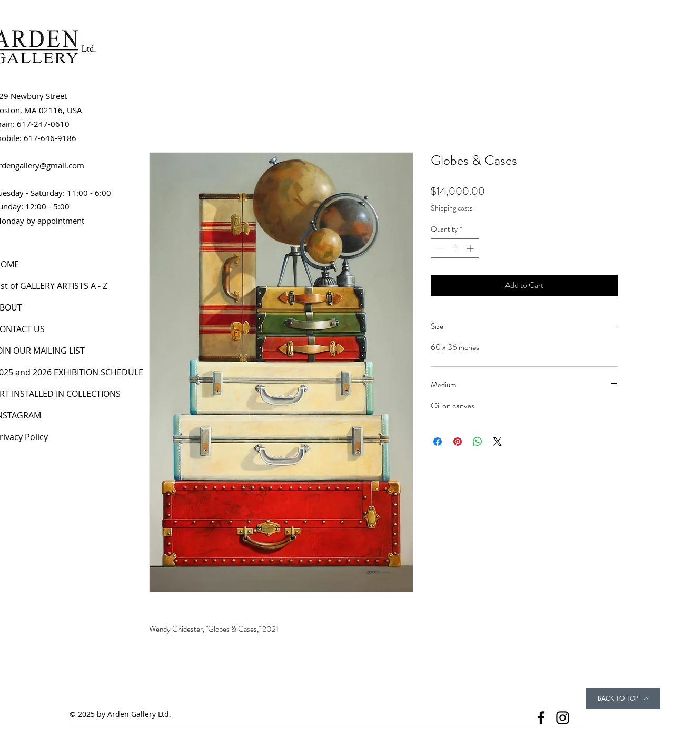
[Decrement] (438, 248)
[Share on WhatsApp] (477, 441)
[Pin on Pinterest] (457, 441)
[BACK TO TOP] (623, 698)
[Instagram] (562, 717)
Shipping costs (451, 208)
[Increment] (471, 248)
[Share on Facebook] (437, 441)
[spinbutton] (454, 248)
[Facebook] (541, 717)
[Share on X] (497, 441)
